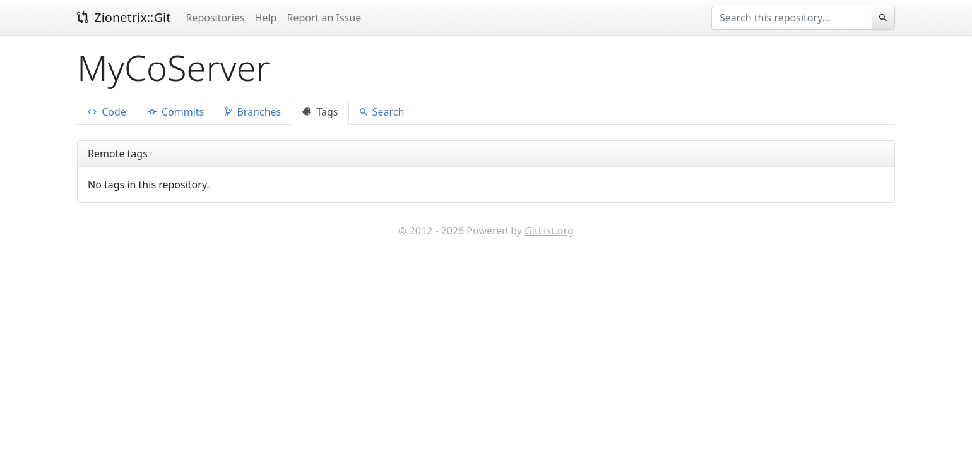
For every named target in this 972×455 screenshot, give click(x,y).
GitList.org (549, 231)
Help (266, 18)
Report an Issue (324, 18)
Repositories (215, 18)
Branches (253, 112)
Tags (320, 112)
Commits (176, 112)
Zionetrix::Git (123, 17)
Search (382, 112)
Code (107, 112)
